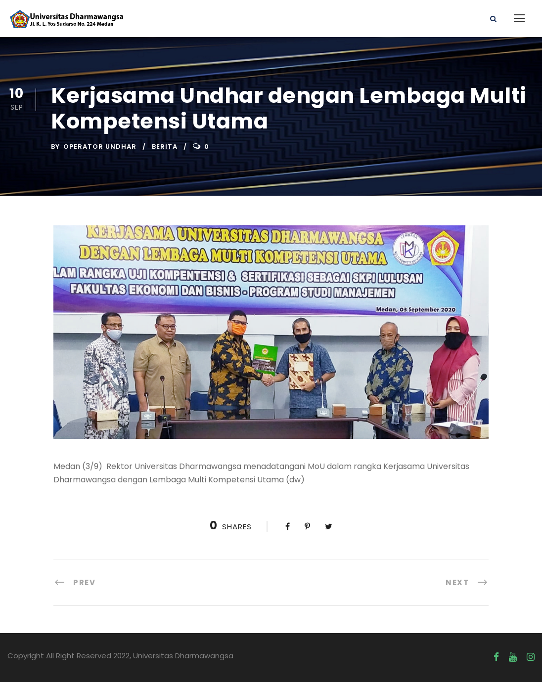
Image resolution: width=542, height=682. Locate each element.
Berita (165, 146)
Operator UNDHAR (99, 146)
